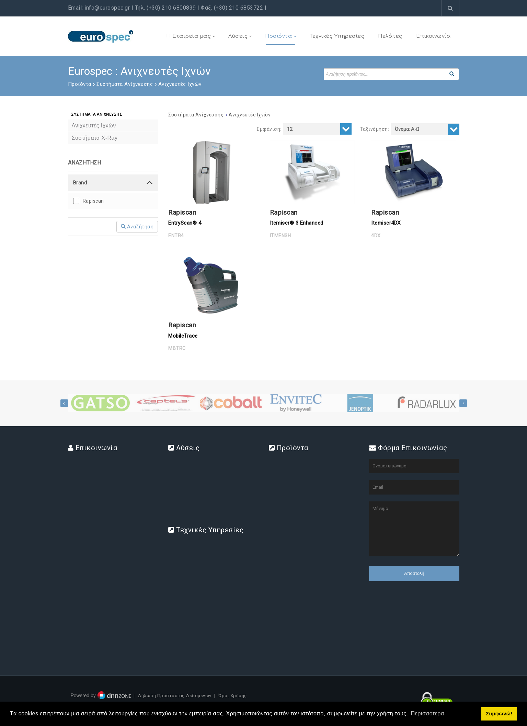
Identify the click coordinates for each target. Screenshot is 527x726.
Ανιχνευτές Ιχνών (250, 114)
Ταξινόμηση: (374, 129)
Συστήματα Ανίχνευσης (196, 114)
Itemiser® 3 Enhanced (296, 223)
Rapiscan (93, 201)
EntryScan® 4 (184, 223)
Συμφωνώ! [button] (499, 713)
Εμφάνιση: (269, 129)
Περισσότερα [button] (427, 713)
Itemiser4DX (386, 223)
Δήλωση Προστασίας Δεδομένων (174, 696)
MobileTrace (183, 336)
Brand (80, 182)
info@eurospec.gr (107, 7)
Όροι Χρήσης (232, 696)
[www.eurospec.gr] (100, 36)
